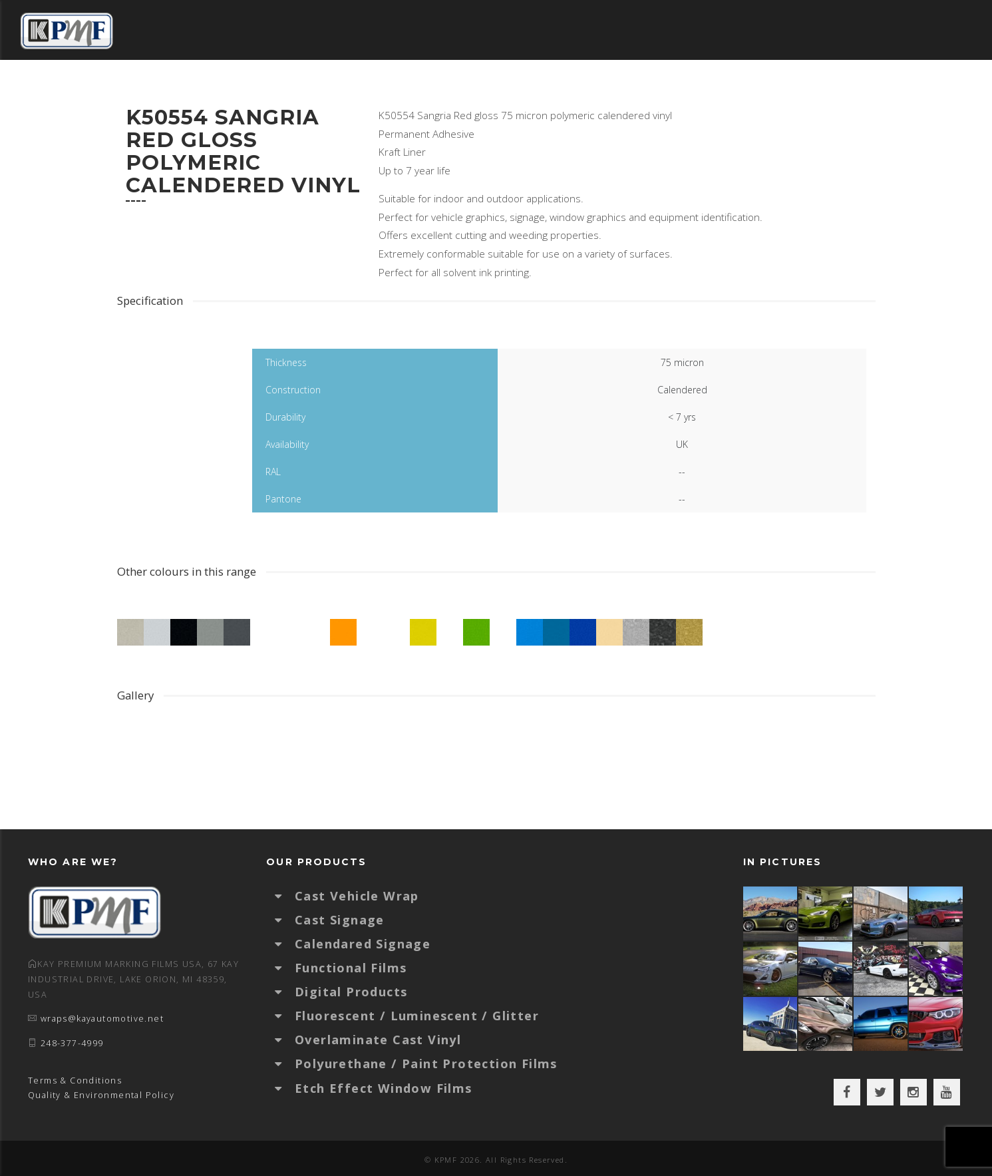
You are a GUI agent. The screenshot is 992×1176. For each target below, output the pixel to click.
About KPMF (819, 90)
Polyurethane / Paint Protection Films (426, 1064)
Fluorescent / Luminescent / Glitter (417, 1016)
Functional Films (351, 968)
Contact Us (907, 90)
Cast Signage (340, 920)
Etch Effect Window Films (383, 1088)
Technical (593, 90)
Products (514, 90)
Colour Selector (345, 90)
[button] (285, 896)
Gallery (441, 90)
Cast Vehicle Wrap (357, 896)
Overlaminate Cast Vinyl (378, 1040)
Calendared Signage (362, 944)
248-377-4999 (72, 1043)
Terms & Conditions (75, 1080)
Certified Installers (703, 90)
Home (160, 90)
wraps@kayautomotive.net (102, 1018)
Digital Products (351, 992)
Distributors (234, 90)
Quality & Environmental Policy (101, 1095)
